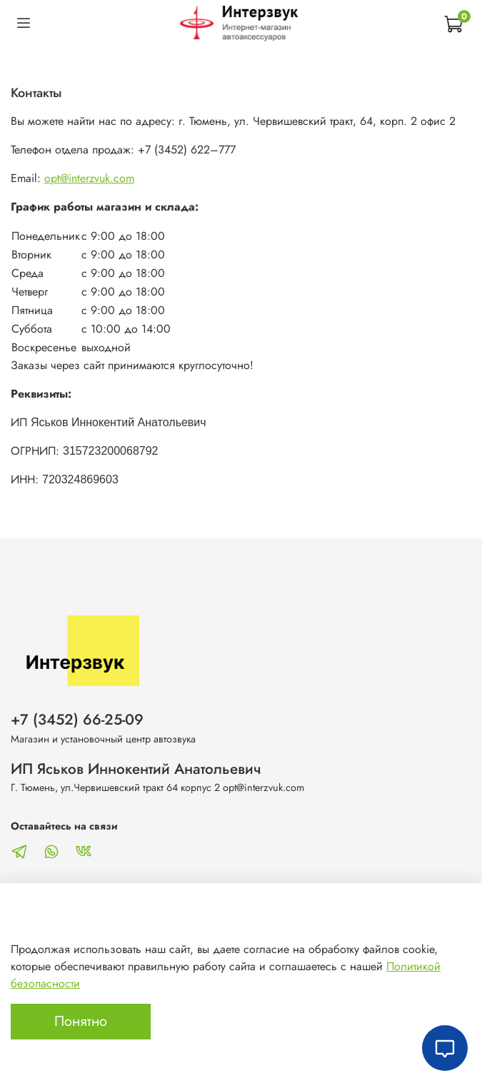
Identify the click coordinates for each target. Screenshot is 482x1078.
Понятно (80, 1021)
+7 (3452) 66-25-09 (77, 719)
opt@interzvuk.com (89, 178)
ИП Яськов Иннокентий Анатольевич (136, 769)
